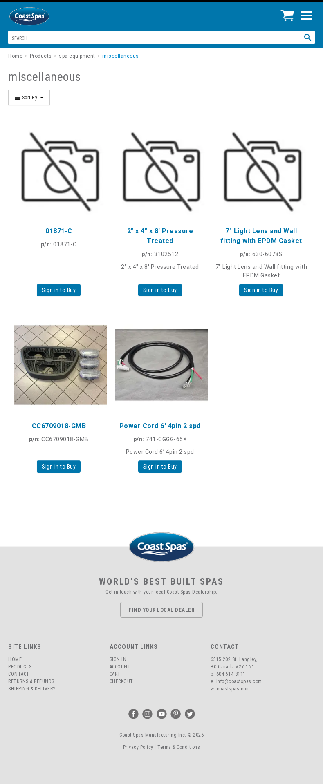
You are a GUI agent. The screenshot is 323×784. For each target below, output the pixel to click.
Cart (115, 674)
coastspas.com (233, 689)
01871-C (58, 231)
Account (120, 667)
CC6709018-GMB (59, 426)
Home (15, 659)
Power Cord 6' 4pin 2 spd (160, 426)
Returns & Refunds (31, 681)
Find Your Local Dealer (161, 610)
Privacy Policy (138, 747)
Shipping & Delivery (32, 689)
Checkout (121, 681)
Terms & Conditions (178, 747)
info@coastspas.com (239, 681)
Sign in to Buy (59, 290)
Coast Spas (43, 16)
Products (19, 667)
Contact (18, 674)
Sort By (29, 98)
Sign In (118, 659)
